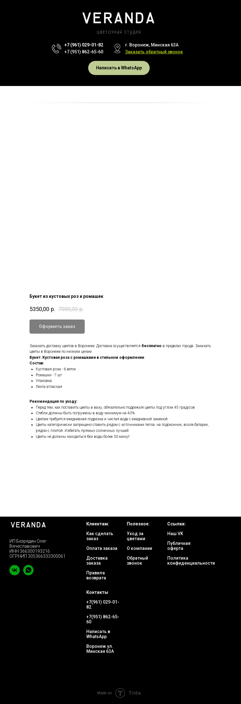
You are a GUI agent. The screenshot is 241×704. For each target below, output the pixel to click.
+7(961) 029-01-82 (102, 604)
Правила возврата (96, 575)
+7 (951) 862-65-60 (83, 51)
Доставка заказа (97, 561)
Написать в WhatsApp (98, 634)
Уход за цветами (136, 536)
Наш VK (175, 533)
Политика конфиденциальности (191, 561)
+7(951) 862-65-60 (102, 619)
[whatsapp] (28, 573)
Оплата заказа (101, 548)
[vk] (14, 573)
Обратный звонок (137, 561)
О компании (139, 548)
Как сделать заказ (99, 536)
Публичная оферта (178, 546)
